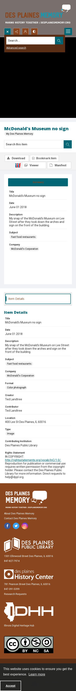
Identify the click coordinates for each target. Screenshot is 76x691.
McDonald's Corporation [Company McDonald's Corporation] (24, 248)
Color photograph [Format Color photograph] (16, 387)
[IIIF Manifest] (59, 165)
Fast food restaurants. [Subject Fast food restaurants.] (23, 237)
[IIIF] (18, 165)
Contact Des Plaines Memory (20, 518)
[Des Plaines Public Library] (28, 544)
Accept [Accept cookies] (10, 685)
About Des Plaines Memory (19, 513)
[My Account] (25, 31)
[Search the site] (30, 40)
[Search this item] (34, 144)
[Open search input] (7, 31)
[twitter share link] (16, 526)
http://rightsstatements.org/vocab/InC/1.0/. (33, 460)
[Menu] (68, 31)
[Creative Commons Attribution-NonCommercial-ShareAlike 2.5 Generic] (28, 644)
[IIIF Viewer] (34, 165)
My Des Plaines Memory (19, 133)
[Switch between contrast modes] (34, 31)
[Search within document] (68, 144)
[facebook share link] (7, 526)
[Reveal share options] (16, 31)
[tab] (38, 182)
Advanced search (16, 47)
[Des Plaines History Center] (28, 574)
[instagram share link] (24, 526)
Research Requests (15, 594)
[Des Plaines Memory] (26, 499)
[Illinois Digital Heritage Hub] (28, 612)
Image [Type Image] (10, 433)
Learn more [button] (37, 674)
